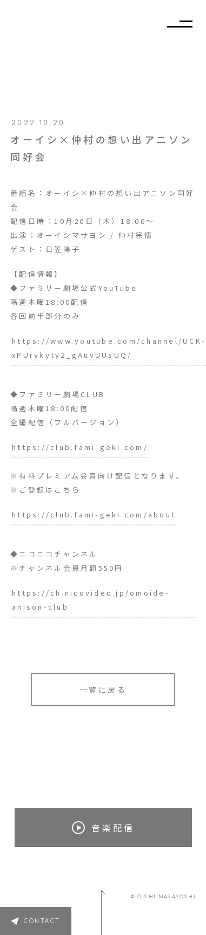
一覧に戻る (103, 689)
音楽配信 (103, 827)
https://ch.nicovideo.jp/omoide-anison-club (91, 600)
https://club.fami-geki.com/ (80, 447)
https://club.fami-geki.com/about (94, 514)
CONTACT (42, 921)
